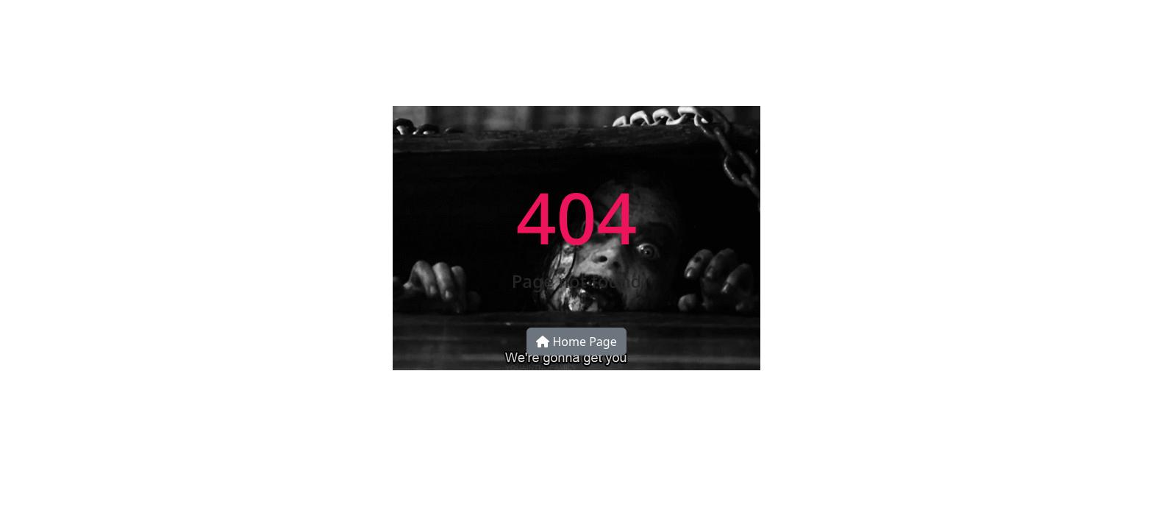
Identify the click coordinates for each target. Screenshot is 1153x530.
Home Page (576, 341)
